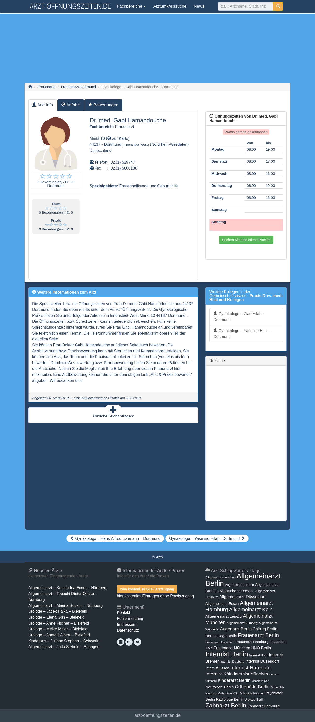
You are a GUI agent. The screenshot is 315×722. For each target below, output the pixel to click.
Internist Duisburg (232, 661)
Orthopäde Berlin (252, 686)
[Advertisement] (157, 48)
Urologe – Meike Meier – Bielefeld (57, 629)
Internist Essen (217, 668)
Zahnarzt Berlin (225, 705)
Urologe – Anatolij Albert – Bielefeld (59, 635)
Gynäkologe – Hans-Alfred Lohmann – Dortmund (115, 538)
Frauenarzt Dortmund (78, 87)
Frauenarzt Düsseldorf (219, 642)
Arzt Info (42, 105)
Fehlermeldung (130, 618)
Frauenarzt (47, 87)
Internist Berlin (226, 654)
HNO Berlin (261, 648)
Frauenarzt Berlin (258, 635)
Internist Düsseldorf (262, 661)
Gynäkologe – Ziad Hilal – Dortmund (238, 317)
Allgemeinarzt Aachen (220, 577)
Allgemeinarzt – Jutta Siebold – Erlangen (63, 647)
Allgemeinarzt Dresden (237, 591)
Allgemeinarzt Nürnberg (242, 623)
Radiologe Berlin (229, 699)
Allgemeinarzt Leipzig (223, 616)
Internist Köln (219, 673)
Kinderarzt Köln (260, 680)
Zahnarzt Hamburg (263, 706)
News (199, 6)
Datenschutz (128, 630)
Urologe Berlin (255, 699)
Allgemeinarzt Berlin (242, 579)
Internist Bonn (258, 655)
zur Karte (117, 138)
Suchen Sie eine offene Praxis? (246, 240)
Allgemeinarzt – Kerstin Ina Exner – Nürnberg (68, 588)
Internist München (251, 674)
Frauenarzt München (232, 648)
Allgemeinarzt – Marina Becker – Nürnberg (65, 605)
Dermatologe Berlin (221, 636)
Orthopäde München (252, 693)
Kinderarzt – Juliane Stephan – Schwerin (63, 641)
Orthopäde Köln (228, 693)
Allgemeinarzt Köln (251, 609)
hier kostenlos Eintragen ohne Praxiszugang (155, 596)
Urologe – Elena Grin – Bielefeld (56, 617)
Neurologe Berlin (219, 687)
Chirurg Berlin (265, 629)
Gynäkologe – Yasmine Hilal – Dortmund (242, 334)
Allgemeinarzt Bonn (239, 585)
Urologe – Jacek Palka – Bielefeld (57, 611)
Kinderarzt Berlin (234, 680)
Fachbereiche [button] (131, 6)
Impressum (126, 624)
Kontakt (123, 612)
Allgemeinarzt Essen (222, 604)
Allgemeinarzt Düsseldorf (243, 596)
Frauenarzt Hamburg (251, 642)
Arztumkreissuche (169, 6)
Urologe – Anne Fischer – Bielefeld (58, 623)
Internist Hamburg (250, 667)
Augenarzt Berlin (236, 628)
